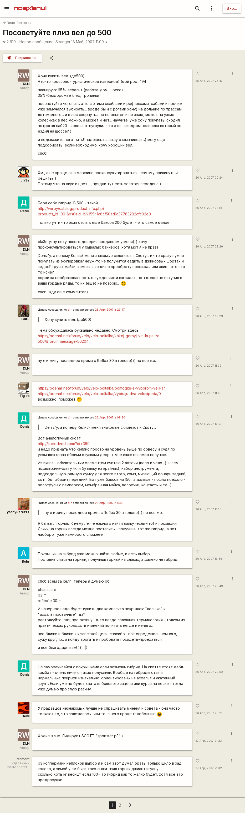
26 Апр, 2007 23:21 (208, 713)
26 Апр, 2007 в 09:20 (110, 417)
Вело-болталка (17, 23)
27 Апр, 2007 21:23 (208, 741)
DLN (26, 84)
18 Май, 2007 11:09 (89, 41)
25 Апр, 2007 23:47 (209, 81)
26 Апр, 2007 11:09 (208, 365)
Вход (232, 8)
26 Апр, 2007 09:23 (209, 316)
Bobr (25, 561)
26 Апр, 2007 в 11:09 (109, 503)
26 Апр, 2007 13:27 (208, 424)
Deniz (24, 211)
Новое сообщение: (36, 41)
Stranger (62, 41)
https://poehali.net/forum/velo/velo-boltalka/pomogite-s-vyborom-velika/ (101, 388)
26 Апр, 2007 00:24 (209, 177)
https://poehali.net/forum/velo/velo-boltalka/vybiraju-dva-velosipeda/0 (99, 393)
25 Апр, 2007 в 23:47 (110, 309)
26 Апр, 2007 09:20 (209, 246)
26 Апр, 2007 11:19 (208, 393)
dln (70, 309)
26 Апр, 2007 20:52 (209, 672)
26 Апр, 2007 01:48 (208, 208)
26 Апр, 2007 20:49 (209, 586)
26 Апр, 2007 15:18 (208, 509)
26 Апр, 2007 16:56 (208, 558)
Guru (25, 319)
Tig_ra (24, 396)
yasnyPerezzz (18, 512)
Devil (25, 716)
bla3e (25, 180)
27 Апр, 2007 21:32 (208, 768)
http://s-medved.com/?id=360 (64, 443)
